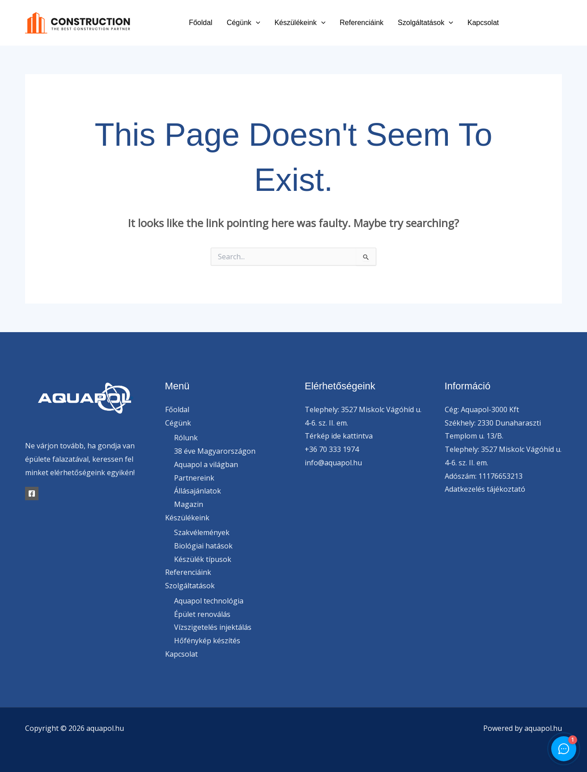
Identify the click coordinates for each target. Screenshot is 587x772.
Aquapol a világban (206, 464)
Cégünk (243, 22)
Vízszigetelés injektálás (212, 627)
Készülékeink (299, 22)
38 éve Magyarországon (214, 451)
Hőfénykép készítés (207, 640)
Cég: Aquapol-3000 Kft (482, 409)
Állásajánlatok (197, 491)
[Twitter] (538, 23)
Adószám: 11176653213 (484, 476)
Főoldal (200, 22)
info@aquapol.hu (333, 463)
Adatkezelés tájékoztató (485, 489)
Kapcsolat (483, 22)
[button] (255, 22)
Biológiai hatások (203, 546)
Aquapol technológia (208, 601)
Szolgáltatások (425, 22)
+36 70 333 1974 (332, 449)
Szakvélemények (202, 532)
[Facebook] (518, 23)
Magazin (188, 504)
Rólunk (186, 438)
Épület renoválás (202, 614)
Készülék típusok (202, 559)
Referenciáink (361, 22)
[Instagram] (558, 23)
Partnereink (194, 478)
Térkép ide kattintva (339, 436)
